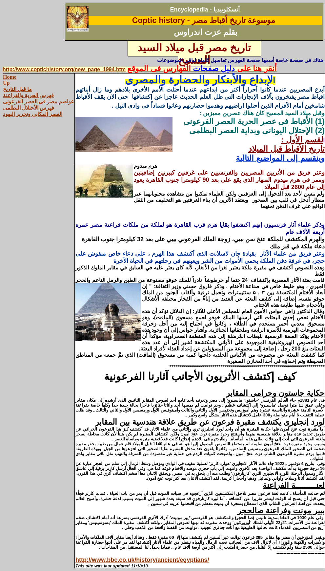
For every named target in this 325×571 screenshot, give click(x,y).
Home (9, 77)
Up (6, 83)
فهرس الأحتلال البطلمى (28, 108)
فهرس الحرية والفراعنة (28, 95)
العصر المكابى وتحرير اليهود (32, 114)
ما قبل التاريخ (17, 89)
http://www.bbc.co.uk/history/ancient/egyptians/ (142, 560)
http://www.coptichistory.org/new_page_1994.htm (64, 69)
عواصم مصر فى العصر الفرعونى (38, 101)
